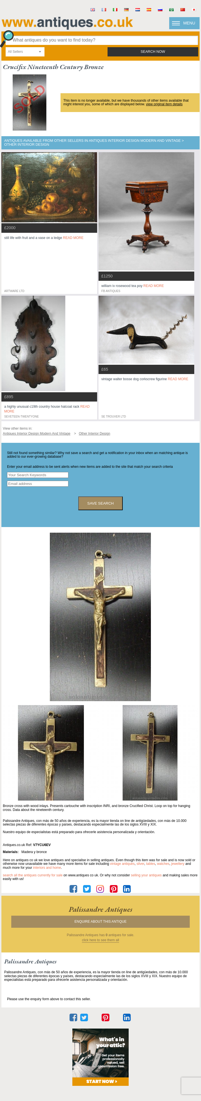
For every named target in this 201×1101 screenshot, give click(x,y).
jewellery (177, 864)
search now (153, 52)
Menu (189, 23)
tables (150, 864)
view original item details (164, 104)
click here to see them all (100, 940)
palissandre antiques (100, 909)
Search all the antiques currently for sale (32, 875)
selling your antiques (146, 875)
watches (163, 864)
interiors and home (47, 868)
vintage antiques (122, 864)
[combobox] (25, 51)
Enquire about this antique (101, 922)
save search (100, 503)
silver (140, 864)
